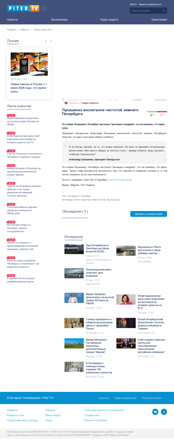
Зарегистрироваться (150, 4)
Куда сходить (109, 19)
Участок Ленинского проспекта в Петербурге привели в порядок (34, 144)
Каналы (50, 410)
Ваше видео (53, 415)
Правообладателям (125, 398)
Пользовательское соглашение (103, 410)
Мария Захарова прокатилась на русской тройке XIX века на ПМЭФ (34, 117)
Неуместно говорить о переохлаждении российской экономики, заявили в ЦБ (32, 213)
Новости (12, 19)
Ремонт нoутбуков (95, 420)
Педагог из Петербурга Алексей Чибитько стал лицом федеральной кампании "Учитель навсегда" (34, 172)
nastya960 (137, 100)
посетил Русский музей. (119, 179)
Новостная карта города (22, 420)
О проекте (103, 398)
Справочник (92, 415)
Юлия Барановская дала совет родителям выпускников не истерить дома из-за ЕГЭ (33, 131)
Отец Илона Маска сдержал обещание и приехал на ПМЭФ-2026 (32, 187)
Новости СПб (98, 199)
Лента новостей (82, 199)
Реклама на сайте (151, 398)
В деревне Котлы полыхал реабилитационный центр (31, 240)
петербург (86, 196)
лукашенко (73, 196)
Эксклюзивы (59, 19)
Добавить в (81, 103)
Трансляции (159, 19)
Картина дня (113, 199)
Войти (133, 4)
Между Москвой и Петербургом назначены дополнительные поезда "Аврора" (33, 156)
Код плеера (161, 100)
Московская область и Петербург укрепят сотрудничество (34, 200)
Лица (49, 420)
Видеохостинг (16, 415)
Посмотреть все (72, 214)
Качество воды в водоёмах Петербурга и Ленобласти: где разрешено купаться (33, 227)
